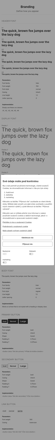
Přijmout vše (27, 244)
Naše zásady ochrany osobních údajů (17, 231)
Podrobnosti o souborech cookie (15, 226)
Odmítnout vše (27, 238)
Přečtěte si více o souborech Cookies (17, 222)
